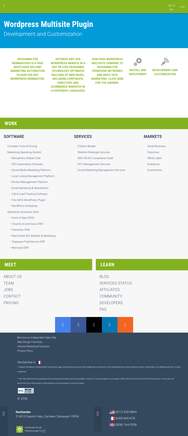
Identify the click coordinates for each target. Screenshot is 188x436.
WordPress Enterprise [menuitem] (25, 206)
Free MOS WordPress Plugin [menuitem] (28, 200)
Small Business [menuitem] (156, 146)
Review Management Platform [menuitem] (30, 182)
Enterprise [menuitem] (153, 164)
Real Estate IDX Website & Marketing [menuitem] (33, 235)
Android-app (43, 431)
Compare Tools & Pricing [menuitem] (22, 146)
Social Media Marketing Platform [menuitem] (31, 170)
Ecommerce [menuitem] (154, 170)
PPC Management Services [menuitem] (94, 164)
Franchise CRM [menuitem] (21, 229)
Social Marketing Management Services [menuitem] (101, 170)
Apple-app (44, 431)
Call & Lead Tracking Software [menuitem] (29, 194)
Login (182, 6)
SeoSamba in (26, 362)
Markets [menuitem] (153, 136)
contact (12, 296)
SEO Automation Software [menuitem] (27, 164)
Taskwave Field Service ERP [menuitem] (28, 241)
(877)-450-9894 (123, 412)
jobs (8, 289)
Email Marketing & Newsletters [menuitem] (30, 188)
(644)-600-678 (122, 418)
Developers (111, 303)
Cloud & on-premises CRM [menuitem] (27, 224)
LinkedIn (110, 325)
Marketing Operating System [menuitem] (24, 152)
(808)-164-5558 (123, 425)
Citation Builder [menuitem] (87, 146)
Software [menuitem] (14, 136)
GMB (63, 325)
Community (111, 296)
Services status (116, 283)
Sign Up (171, 5)
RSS (125, 325)
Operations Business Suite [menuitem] (23, 212)
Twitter (94, 325)
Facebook (78, 325)
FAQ (103, 309)
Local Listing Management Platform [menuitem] (33, 176)
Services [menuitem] (83, 136)
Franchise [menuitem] (153, 152)
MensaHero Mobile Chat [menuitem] (26, 158)
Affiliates (110, 289)
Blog (104, 276)
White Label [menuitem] (154, 158)
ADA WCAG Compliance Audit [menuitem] (95, 158)
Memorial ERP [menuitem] (20, 247)
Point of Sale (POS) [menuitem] (23, 217)
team (9, 283)
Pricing (11, 303)
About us (13, 276)
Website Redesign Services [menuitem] (94, 152)
